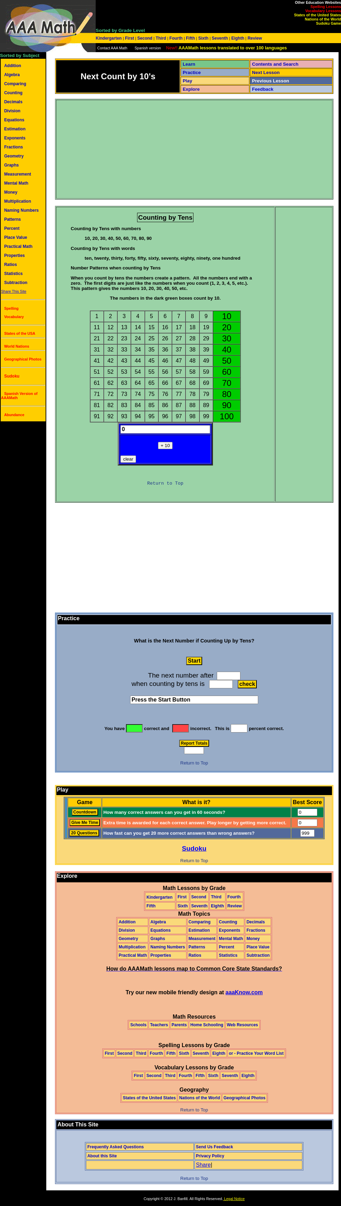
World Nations (16, 346)
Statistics (13, 273)
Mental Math (16, 183)
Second (144, 38)
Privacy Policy (210, 1156)
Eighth (237, 38)
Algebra (12, 74)
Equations (14, 120)
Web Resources (242, 1024)
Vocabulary (14, 317)
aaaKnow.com (244, 992)
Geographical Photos (22, 359)
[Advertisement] (121, 149)
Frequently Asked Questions (115, 1146)
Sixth (203, 38)
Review (254, 38)
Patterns (12, 219)
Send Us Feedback (214, 1146)
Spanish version (148, 48)
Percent (11, 228)
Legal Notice (234, 1199)
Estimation (14, 129)
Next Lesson (265, 72)
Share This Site (13, 291)
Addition (12, 65)
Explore (191, 89)
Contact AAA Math (112, 48)
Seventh (220, 38)
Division (12, 110)
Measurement (17, 174)
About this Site (102, 1156)
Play (187, 80)
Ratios (10, 264)
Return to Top (165, 483)
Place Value (15, 237)
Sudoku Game (328, 23)
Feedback (262, 89)
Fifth (190, 38)
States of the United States (317, 15)
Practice (192, 72)
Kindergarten (109, 38)
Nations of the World (323, 19)
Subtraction (15, 282)
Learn (189, 64)
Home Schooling (206, 1024)
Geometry (14, 156)
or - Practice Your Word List (256, 1053)
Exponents (14, 138)
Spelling (11, 308)
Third (160, 38)
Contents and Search (275, 64)
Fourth (176, 38)
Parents (179, 1024)
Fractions (13, 147)
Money (10, 192)
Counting (13, 92)
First (129, 38)
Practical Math (18, 246)
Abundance (14, 415)
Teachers (159, 1024)
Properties (14, 255)
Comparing (15, 83)
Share (203, 1165)
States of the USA (19, 333)
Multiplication (17, 201)
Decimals (13, 101)
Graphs (11, 165)
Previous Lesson (270, 80)
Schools (138, 1024)
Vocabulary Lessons (323, 11)
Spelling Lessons (325, 7)
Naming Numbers (21, 210)
